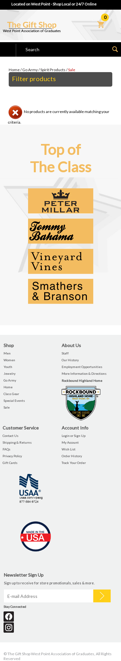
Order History (72, 456)
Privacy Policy (12, 456)
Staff (65, 353)
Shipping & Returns (17, 442)
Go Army (30, 69)
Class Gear (11, 394)
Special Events (14, 400)
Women (9, 360)
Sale (71, 69)
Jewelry (9, 373)
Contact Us (10, 436)
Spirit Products (53, 69)
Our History (70, 360)
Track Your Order (74, 463)
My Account (70, 442)
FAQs (6, 449)
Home (14, 69)
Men (7, 353)
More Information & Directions (84, 373)
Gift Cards (10, 463)
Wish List (69, 449)
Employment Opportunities (82, 367)
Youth (8, 367)
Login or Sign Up (74, 436)
